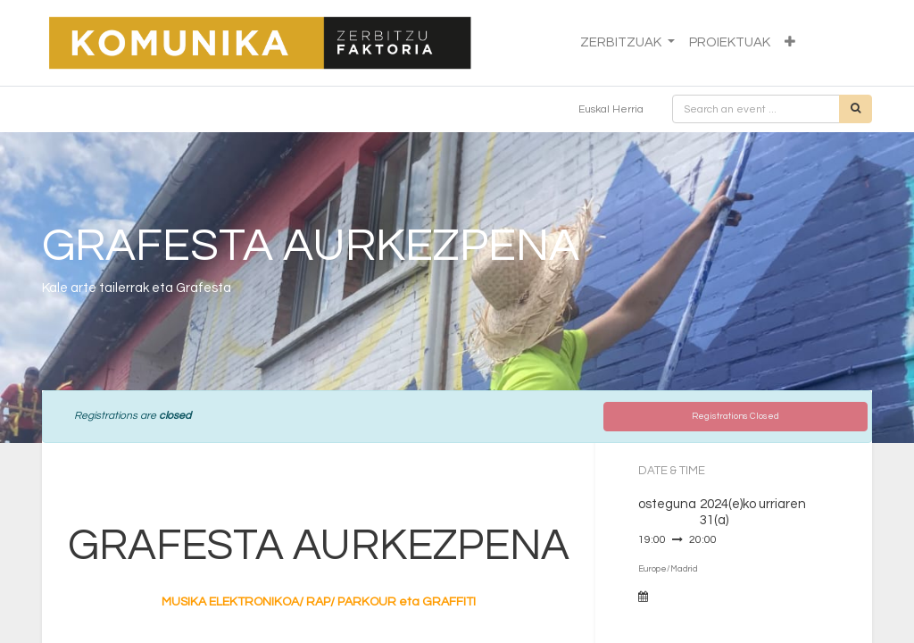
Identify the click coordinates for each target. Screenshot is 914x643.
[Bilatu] (855, 109)
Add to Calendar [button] (694, 597)
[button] (789, 43)
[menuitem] (729, 43)
